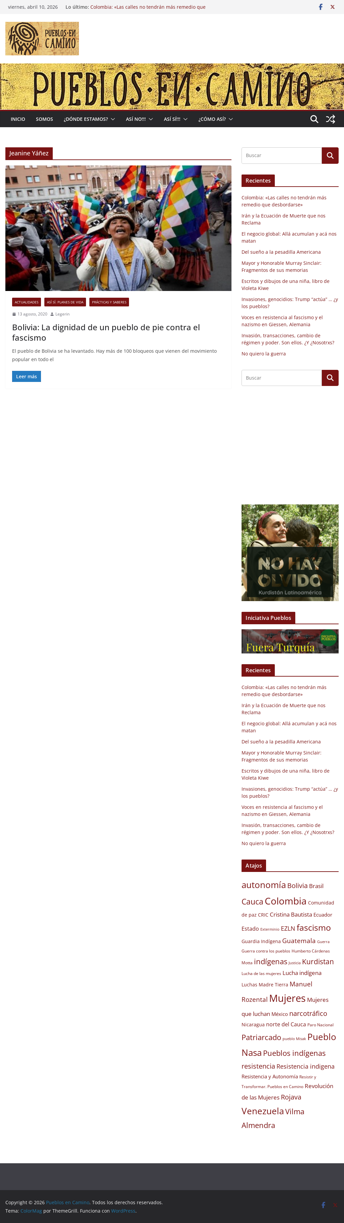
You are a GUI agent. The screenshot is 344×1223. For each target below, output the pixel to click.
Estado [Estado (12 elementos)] (250, 928)
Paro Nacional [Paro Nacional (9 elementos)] (320, 1025)
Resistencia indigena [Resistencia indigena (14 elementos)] (305, 1066)
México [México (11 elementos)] (279, 1014)
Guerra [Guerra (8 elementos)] (323, 941)
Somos (44, 119)
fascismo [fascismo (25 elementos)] (314, 927)
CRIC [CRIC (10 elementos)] (263, 915)
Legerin (62, 314)
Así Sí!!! (172, 119)
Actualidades (26, 302)
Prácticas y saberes (109, 302)
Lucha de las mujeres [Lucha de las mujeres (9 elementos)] (261, 973)
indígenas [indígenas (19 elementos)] (270, 961)
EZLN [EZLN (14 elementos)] (288, 928)
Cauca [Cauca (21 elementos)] (252, 901)
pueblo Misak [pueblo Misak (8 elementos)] (294, 1038)
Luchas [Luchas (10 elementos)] (249, 985)
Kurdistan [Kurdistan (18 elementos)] (318, 961)
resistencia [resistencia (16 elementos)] (258, 1066)
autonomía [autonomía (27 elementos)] (264, 885)
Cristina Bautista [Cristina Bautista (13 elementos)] (291, 914)
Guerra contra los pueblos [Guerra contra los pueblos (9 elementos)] (266, 951)
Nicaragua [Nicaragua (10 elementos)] (253, 1025)
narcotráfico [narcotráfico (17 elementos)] (308, 1013)
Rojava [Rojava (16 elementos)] (291, 1097)
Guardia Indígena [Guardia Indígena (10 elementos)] (261, 941)
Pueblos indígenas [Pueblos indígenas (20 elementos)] (294, 1053)
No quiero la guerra (264, 353)
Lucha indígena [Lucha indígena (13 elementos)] (302, 973)
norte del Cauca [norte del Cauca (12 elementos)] (286, 1024)
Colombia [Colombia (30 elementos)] (286, 900)
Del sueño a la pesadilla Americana (281, 252)
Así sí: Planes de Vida (65, 302)
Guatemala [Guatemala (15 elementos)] (299, 940)
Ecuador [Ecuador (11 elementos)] (322, 914)
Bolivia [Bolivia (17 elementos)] (297, 885)
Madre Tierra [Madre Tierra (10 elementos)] (273, 985)
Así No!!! (136, 119)
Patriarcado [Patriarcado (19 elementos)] (261, 1037)
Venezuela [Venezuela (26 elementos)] (263, 1111)
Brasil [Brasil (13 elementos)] (316, 886)
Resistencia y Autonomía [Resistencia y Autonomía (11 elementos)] (270, 1076)
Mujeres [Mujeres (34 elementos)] (287, 998)
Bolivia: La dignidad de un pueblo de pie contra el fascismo (106, 332)
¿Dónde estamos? (86, 119)
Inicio (18, 119)
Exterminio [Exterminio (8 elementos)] (270, 929)
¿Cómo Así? (212, 119)
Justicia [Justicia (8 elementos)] (295, 963)
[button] (111, 119)
